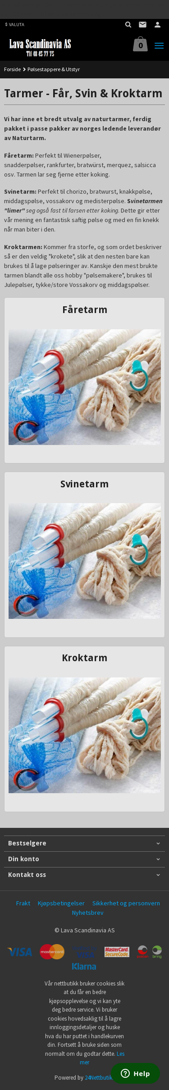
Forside (12, 69)
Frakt (23, 903)
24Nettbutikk (100, 1077)
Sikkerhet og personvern (126, 903)
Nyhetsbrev (88, 912)
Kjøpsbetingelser (61, 903)
